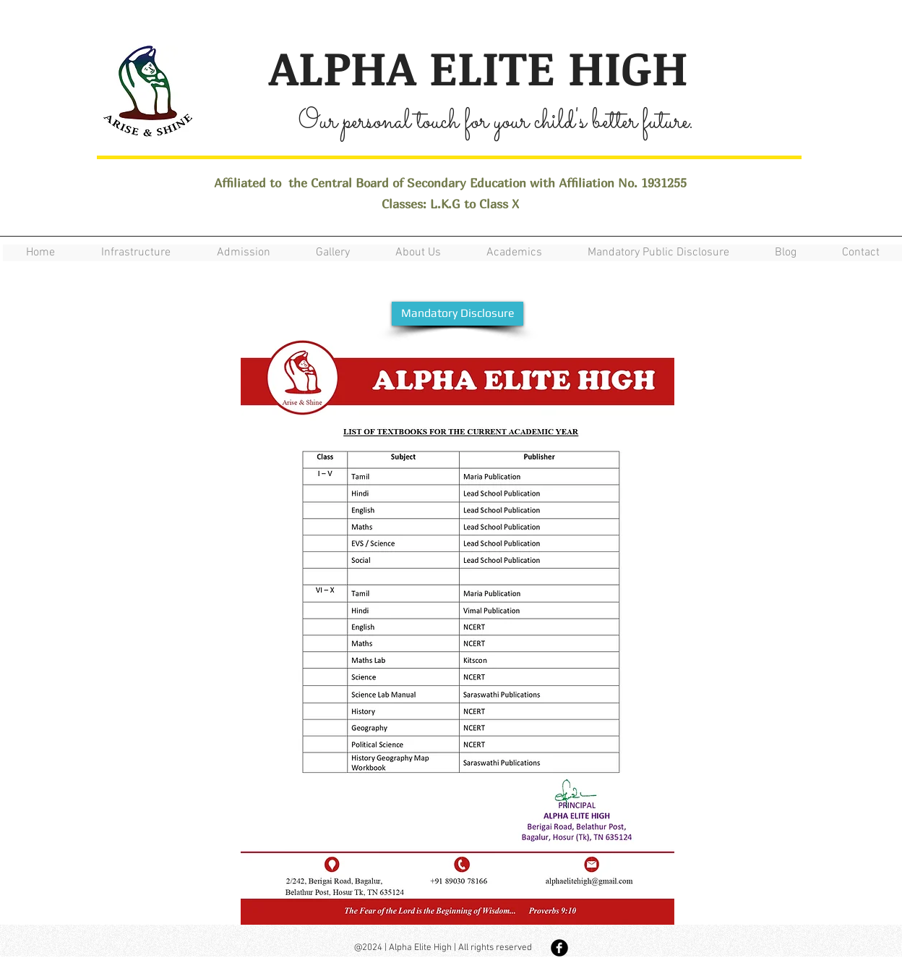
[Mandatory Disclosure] (457, 314)
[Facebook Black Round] (559, 948)
